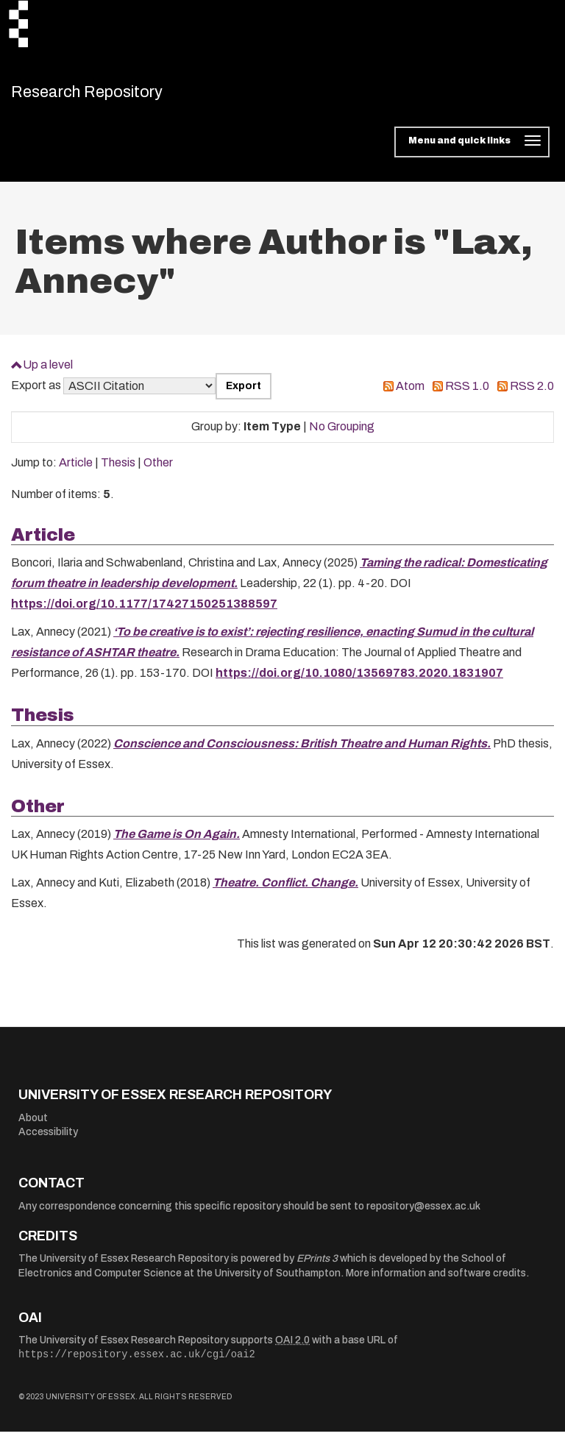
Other (158, 470)
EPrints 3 (317, 1266)
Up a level (48, 372)
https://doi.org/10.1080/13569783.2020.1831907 (359, 681)
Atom (410, 394)
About (33, 1125)
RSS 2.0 (532, 394)
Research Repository (114, 95)
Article (76, 470)
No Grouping (341, 434)
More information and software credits (436, 1281)
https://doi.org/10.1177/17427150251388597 (144, 611)
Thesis (118, 470)
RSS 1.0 (467, 394)
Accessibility (48, 1139)
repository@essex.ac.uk (423, 1214)
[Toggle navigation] (472, 150)
